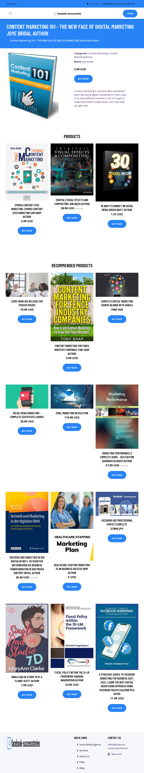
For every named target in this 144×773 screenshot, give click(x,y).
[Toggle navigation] (10, 13)
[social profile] (19, 3)
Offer (130, 13)
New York (94, 3)
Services (83, 750)
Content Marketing (98, 53)
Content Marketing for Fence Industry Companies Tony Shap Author (71, 349)
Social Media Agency (90, 744)
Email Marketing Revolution (72, 413)
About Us (84, 756)
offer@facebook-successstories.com (118, 3)
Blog (81, 768)
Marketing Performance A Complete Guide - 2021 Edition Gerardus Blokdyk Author (117, 457)
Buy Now (83, 78)
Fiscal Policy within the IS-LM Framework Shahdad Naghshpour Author (72, 676)
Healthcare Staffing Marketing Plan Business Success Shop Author (72, 568)
